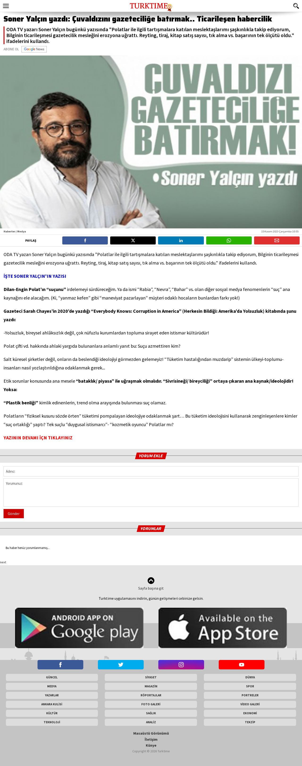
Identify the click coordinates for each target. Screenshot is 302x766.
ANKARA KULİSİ (51, 704)
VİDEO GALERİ (250, 704)
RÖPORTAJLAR (151, 695)
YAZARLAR (52, 695)
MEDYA (51, 686)
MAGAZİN (151, 686)
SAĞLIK (151, 713)
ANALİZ (151, 722)
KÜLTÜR (52, 713)
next (3, 562)
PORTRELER (250, 695)
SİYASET (151, 677)
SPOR (250, 686)
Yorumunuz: (151, 492)
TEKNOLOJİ (52, 722)
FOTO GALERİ (150, 704)
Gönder (14, 513)
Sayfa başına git (151, 584)
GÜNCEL (52, 677)
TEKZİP (250, 722)
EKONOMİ (250, 713)
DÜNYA (250, 677)
